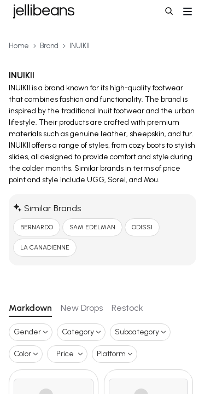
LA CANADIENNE (44, 247)
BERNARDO (36, 227)
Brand (49, 46)
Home (19, 46)
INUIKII (79, 46)
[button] (170, 12)
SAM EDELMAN (92, 227)
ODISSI (142, 227)
